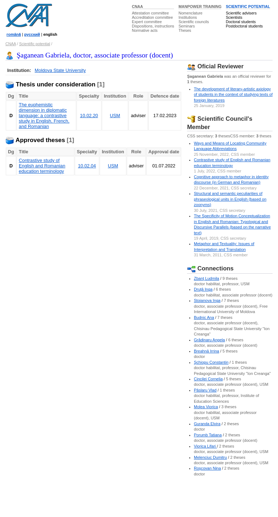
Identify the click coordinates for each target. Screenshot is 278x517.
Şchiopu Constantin (211, 362)
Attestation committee (150, 13)
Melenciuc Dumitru (210, 457)
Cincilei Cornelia (208, 379)
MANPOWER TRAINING (199, 6)
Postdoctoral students (244, 26)
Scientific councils (193, 22)
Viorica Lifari (205, 446)
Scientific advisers (241, 13)
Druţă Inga (203, 289)
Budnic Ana (204, 317)
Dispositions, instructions (153, 26)
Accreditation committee (152, 17)
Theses (184, 30)
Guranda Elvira (207, 424)
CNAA (137, 6)
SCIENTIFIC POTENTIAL (248, 6)
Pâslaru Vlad (205, 390)
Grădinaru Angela (209, 340)
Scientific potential (34, 44)
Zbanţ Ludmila (206, 278)
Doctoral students (241, 22)
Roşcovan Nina (207, 468)
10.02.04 (87, 165)
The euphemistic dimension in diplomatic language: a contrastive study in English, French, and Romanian (44, 115)
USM (115, 115)
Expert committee (147, 22)
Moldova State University (60, 70)
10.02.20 (89, 115)
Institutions (187, 17)
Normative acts (144, 30)
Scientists (234, 17)
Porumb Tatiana (208, 435)
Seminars (186, 26)
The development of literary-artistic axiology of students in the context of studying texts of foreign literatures (233, 94)
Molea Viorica (206, 407)
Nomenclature (190, 13)
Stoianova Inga (207, 300)
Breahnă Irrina (206, 351)
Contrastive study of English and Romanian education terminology (42, 166)
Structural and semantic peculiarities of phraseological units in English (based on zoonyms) (230, 199)
